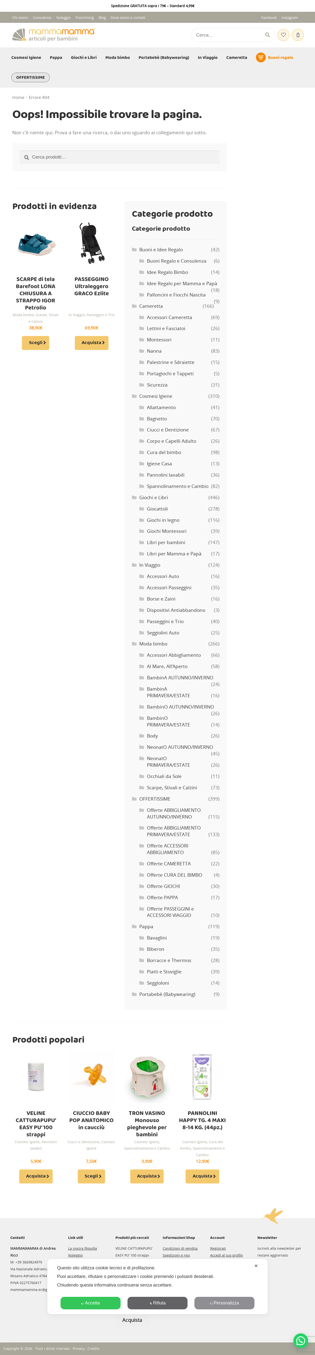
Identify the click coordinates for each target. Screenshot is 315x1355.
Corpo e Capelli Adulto (171, 441)
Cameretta (236, 57)
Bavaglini (157, 938)
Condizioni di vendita (180, 1248)
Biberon (155, 949)
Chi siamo (20, 17)
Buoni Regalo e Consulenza (176, 261)
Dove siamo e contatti (128, 17)
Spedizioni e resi (176, 1255)
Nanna (154, 351)
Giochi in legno (163, 520)
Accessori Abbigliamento (174, 655)
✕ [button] (256, 1265)
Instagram (290, 17)
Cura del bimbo (164, 452)
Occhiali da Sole (164, 776)
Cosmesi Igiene (26, 57)
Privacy (78, 1348)
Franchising (85, 17)
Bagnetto (157, 419)
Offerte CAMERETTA (169, 863)
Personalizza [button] (224, 1303)
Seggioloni (158, 983)
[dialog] (157, 1286)
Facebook (269, 17)
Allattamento (161, 407)
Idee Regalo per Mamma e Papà (182, 283)
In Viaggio (208, 57)
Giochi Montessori (167, 531)
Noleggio (63, 17)
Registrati (218, 1248)
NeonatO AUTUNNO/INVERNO (180, 747)
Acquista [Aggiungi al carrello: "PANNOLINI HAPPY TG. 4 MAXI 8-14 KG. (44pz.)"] (202, 1176)
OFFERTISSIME (30, 77)
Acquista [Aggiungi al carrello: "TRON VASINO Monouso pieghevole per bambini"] (147, 1176)
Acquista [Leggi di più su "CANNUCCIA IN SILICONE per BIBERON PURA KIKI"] (132, 1320)
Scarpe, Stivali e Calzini (172, 787)
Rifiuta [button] (157, 1303)
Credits (93, 1348)
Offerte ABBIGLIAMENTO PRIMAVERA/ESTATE (174, 831)
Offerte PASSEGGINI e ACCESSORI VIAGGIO (170, 912)
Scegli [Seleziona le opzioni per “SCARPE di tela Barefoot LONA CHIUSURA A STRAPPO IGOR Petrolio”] (35, 343)
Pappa (56, 57)
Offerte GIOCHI (163, 886)
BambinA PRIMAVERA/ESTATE (168, 692)
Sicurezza (157, 385)
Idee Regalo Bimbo (167, 272)
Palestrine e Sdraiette (170, 362)
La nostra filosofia (82, 1248)
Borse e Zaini (161, 599)
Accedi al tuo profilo (226, 1255)
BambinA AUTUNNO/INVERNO (180, 677)
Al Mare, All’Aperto (167, 666)
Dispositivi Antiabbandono (176, 610)
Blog (102, 17)
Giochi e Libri (84, 57)
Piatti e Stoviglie (164, 971)
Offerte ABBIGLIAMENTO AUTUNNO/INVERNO (174, 813)
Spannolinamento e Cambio (177, 486)
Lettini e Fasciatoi (166, 328)
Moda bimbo (117, 57)
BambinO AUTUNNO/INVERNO (180, 707)
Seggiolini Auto (163, 633)
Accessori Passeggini (169, 587)
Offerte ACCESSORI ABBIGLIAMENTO (167, 849)
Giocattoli (157, 509)
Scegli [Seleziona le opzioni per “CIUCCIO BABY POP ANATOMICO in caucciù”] (91, 1176)
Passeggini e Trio (100, 314)
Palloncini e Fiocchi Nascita (176, 295)
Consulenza (42, 17)
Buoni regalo (280, 57)
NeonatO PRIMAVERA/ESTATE (168, 761)
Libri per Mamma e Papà (174, 553)
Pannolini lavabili (166, 475)
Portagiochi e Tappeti (170, 373)
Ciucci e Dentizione (168, 430)
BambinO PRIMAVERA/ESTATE (168, 721)
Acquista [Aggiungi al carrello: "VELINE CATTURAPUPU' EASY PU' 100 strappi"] (36, 1176)
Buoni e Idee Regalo (161, 249)
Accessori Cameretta (169, 317)
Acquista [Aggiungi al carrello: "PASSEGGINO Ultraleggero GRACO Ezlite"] (91, 343)
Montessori (159, 339)
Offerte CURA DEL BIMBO (174, 875)
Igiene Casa (159, 463)
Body (152, 736)
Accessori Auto (163, 576)
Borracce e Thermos (169, 960)
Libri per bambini (166, 542)
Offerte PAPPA (162, 897)
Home (18, 97)
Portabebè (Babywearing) (164, 57)
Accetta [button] (90, 1303)
